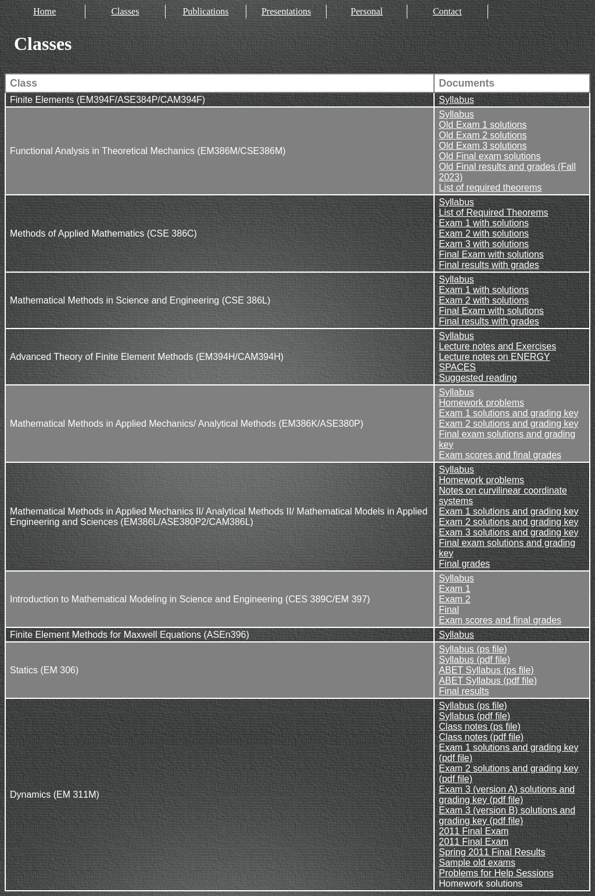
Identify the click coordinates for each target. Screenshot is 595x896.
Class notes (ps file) (480, 726)
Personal (367, 11)
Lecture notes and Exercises (497, 346)
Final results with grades (489, 265)
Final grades (464, 564)
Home (44, 11)
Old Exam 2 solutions (482, 135)
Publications (205, 11)
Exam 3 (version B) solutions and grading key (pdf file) (507, 815)
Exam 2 (454, 599)
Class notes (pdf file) (481, 737)
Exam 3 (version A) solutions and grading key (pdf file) (507, 794)
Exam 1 (454, 589)
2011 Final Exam (473, 831)
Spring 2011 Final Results (492, 852)
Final (449, 610)
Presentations (286, 11)
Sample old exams (477, 863)
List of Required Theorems (493, 212)
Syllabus (456, 100)
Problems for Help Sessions (496, 873)
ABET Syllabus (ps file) (486, 670)
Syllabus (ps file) (473, 649)
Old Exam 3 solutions (482, 146)
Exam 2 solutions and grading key (508, 424)
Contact (447, 11)
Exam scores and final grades (500, 455)
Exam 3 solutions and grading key (508, 532)
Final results (464, 691)
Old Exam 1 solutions (482, 125)
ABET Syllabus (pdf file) (488, 681)
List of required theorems (490, 187)
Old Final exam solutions (489, 156)
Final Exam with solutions (491, 254)
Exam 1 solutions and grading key (508, 413)
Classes (125, 11)
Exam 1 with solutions (484, 223)
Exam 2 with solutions (484, 233)
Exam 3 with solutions (484, 244)
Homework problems (481, 403)
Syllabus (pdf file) (474, 660)
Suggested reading (478, 378)
